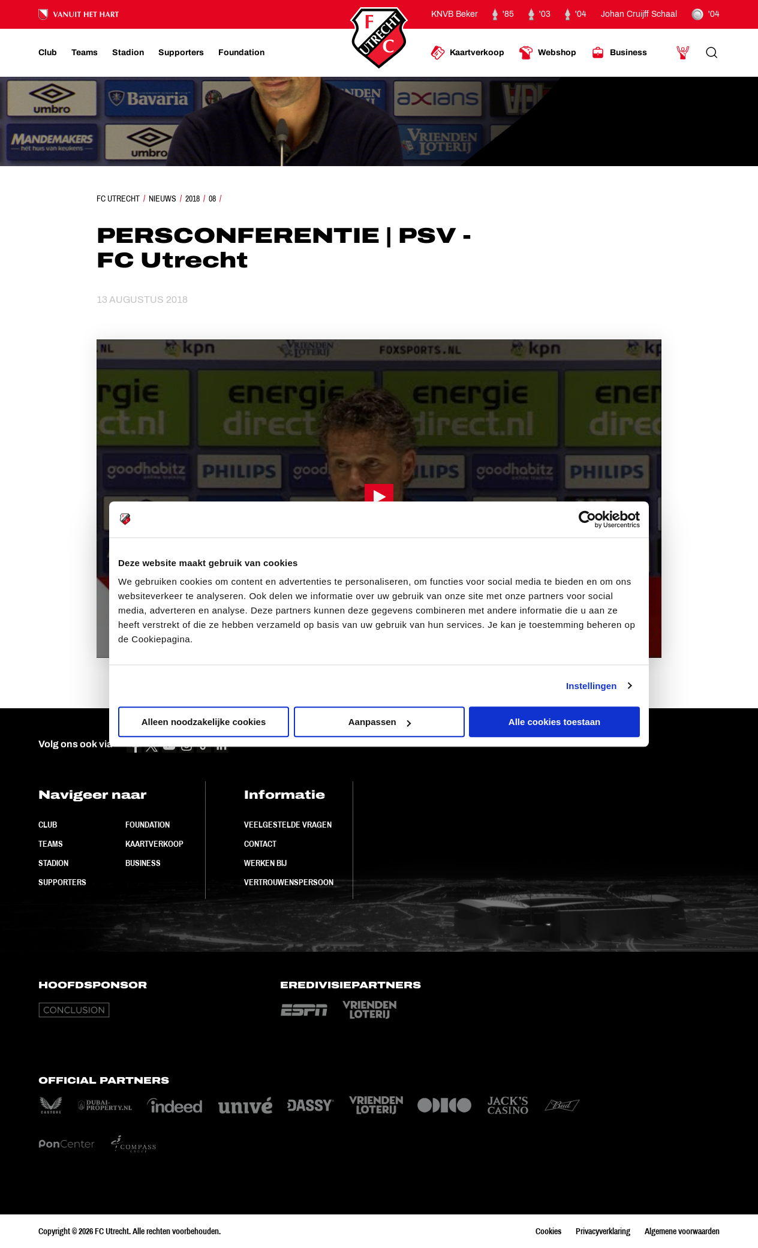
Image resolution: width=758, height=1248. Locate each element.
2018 (192, 198)
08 (212, 198)
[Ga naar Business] (619, 53)
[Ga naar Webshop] (547, 53)
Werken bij (265, 863)
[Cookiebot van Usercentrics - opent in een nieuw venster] (587, 519)
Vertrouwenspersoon (288, 882)
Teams (50, 843)
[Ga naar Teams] (84, 53)
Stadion (53, 863)
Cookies (548, 1231)
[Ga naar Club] (47, 53)
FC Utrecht (118, 198)
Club (47, 824)
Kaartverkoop (154, 843)
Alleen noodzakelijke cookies (204, 722)
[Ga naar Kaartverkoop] (467, 53)
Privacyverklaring (603, 1231)
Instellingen (591, 686)
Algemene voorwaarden (682, 1231)
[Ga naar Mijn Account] (683, 53)
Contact (260, 843)
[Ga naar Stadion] (128, 53)
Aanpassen (379, 722)
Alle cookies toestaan (554, 722)
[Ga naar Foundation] (241, 53)
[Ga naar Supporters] (181, 53)
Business (143, 863)
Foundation (147, 824)
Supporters (62, 882)
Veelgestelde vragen (288, 824)
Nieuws (162, 198)
